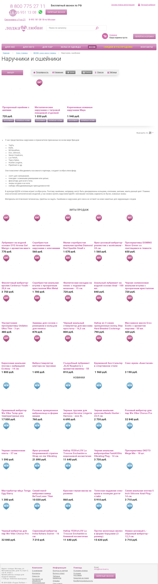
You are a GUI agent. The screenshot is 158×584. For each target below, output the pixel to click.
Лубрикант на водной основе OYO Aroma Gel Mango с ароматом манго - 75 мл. (16, 236)
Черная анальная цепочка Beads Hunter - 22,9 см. (107, 404)
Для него (28, 38)
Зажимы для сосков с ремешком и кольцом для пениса (45, 317)
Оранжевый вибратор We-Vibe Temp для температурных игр (14, 404)
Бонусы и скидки (60, 571)
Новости (36, 576)
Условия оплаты (80, 571)
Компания (37, 568)
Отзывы (56, 581)
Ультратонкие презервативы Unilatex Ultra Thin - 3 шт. (15, 317)
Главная (6, 44)
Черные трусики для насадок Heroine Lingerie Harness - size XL (77, 404)
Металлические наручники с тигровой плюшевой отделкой (47, 101)
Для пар (47, 38)
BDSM (92, 38)
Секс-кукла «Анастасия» (139, 354)
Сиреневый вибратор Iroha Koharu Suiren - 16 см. (45, 525)
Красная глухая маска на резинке (77, 483)
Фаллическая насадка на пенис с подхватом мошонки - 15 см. (77, 276)
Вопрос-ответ (58, 573)
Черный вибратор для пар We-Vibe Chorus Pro (15, 523)
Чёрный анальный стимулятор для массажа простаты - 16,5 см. (77, 317)
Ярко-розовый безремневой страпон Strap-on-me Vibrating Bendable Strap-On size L (46, 444)
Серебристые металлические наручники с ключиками (46, 236)
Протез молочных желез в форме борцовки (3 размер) (108, 525)
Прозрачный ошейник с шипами (15, 100)
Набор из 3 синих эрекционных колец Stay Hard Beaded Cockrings (108, 317)
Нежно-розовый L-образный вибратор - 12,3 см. (137, 525)
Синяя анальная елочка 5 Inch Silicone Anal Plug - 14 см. (139, 484)
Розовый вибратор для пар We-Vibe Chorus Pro (138, 403)
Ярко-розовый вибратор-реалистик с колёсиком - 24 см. (108, 236)
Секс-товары (22, 44)
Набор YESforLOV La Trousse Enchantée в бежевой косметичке (75, 525)
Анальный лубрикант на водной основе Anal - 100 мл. (108, 276)
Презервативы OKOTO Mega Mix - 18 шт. (138, 443)
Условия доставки (77, 574)
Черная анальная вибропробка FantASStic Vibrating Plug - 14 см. (108, 444)
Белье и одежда (71, 38)
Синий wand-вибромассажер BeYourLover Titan (42, 484)
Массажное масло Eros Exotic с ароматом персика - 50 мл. (138, 317)
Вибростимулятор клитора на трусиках (44, 355)
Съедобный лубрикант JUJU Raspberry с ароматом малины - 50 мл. (76, 357)
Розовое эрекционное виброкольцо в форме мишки (45, 404)
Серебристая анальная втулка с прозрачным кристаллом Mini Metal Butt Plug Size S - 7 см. (45, 276)
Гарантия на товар (81, 578)
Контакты (147, 38)
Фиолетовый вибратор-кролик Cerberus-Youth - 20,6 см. (15, 276)
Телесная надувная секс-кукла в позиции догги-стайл (108, 484)
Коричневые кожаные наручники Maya (80, 100)
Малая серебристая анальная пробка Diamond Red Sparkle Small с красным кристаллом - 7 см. (78, 236)
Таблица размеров (57, 577)
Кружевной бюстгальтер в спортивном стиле (108, 355)
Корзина (113, 26)
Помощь (77, 568)
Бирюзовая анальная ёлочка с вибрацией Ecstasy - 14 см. (13, 357)
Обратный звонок (56, 12)
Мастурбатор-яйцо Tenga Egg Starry (16, 483)
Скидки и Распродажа (118, 38)
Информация (59, 568)
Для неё (10, 38)
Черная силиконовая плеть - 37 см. (13, 443)
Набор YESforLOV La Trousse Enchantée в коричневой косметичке (77, 444)
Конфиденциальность (83, 581)
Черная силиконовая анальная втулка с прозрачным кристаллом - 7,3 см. (139, 276)
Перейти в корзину (144, 28)
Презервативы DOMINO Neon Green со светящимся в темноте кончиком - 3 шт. (138, 236)
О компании (37, 571)
